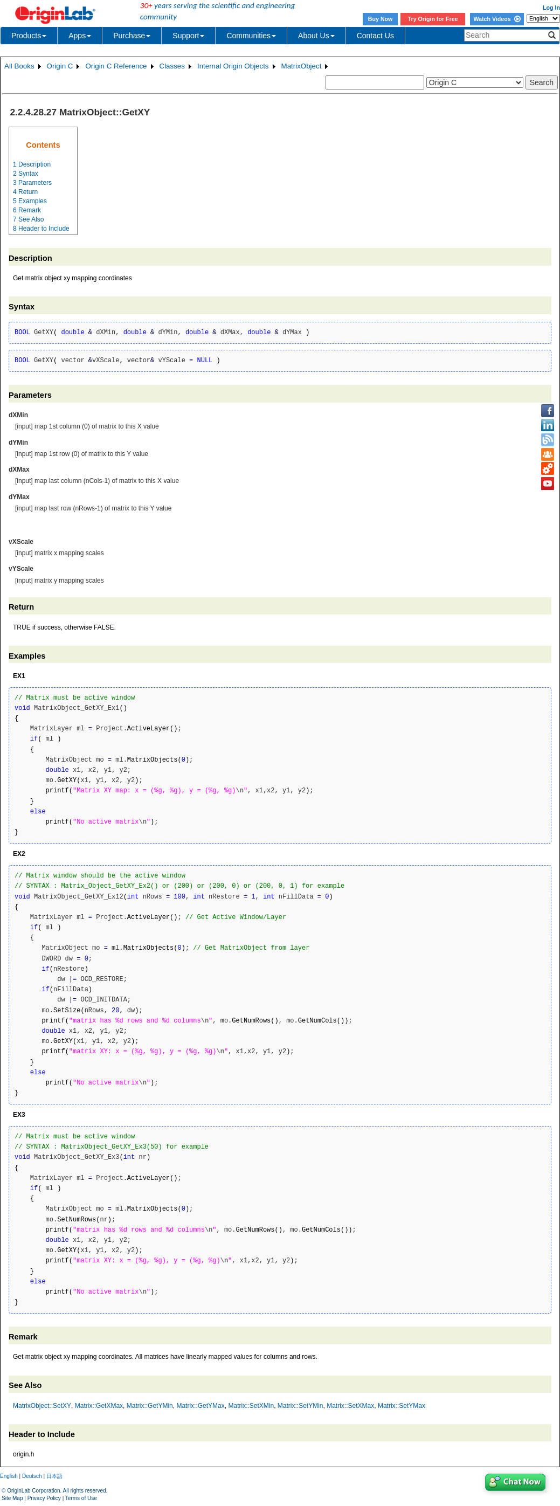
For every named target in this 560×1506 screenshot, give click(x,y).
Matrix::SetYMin (300, 1406)
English (9, 1476)
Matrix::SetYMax (401, 1406)
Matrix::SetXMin (251, 1406)
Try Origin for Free (433, 19)
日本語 (54, 1476)
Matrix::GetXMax (99, 1406)
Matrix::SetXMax (350, 1406)
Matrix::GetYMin (150, 1406)
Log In (551, 7)
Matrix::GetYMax (200, 1406)
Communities (251, 35)
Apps (79, 35)
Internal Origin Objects (233, 66)
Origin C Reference (116, 66)
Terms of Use (81, 1498)
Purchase (131, 35)
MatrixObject (301, 66)
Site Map (12, 1498)
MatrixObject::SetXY (42, 1406)
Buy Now (380, 19)
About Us (316, 35)
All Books (19, 66)
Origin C (60, 66)
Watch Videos (496, 19)
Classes (172, 66)
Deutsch (32, 1476)
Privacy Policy (44, 1498)
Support (188, 35)
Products (28, 35)
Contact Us (375, 35)
